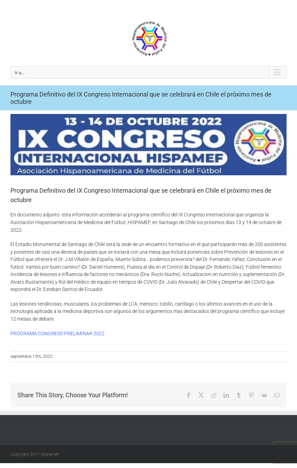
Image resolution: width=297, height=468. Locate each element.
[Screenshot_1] (148, 144)
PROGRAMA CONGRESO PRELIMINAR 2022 (57, 333)
